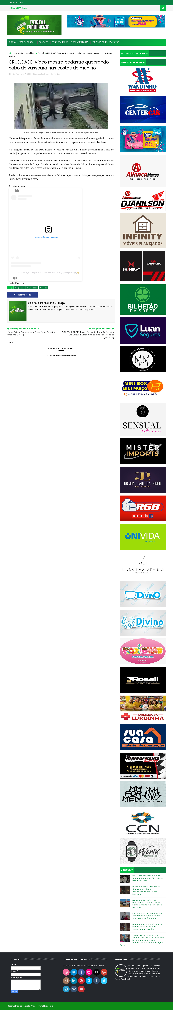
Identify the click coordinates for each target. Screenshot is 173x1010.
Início (12, 42)
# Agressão (19, 288)
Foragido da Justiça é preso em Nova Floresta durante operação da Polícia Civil (147, 915)
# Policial (43, 288)
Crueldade (30, 53)
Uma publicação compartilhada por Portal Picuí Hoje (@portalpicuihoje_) (47, 272)
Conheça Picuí (60, 42)
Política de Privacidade (105, 42)
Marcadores (26, 42)
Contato (43, 42)
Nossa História (79, 42)
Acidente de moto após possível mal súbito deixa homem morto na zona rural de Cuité (147, 904)
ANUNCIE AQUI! (16, 2)
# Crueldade (32, 288)
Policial (41, 53)
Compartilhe (22, 294)
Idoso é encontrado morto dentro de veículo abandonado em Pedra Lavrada (146, 890)
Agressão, (39, 74)
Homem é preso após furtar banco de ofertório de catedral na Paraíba (147, 926)
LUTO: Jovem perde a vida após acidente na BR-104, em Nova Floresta (148, 878)
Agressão (19, 53)
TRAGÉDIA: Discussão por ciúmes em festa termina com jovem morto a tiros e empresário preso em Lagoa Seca (142, 940)
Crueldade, (48, 74)
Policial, (57, 74)
